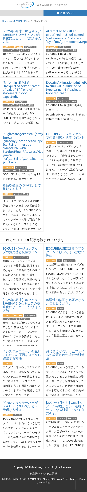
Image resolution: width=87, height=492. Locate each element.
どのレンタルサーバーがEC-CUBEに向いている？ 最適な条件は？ (20, 406)
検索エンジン (69, 261)
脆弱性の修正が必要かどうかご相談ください (65, 301)
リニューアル (9, 197)
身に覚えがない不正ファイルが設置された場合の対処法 (65, 354)
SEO (59, 261)
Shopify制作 (49, 479)
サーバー (17, 415)
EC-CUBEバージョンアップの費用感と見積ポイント (65, 135)
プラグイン (24, 50)
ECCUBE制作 (34, 479)
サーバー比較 (43, 482)
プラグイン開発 (70, 50)
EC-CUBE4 (51, 98)
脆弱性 (60, 309)
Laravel (73, 479)
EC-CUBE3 (18, 47)
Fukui (82, 479)
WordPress (62, 479)
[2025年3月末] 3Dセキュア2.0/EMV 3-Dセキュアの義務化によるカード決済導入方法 (22, 36)
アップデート (30, 47)
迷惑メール (71, 418)
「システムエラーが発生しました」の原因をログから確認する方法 (22, 354)
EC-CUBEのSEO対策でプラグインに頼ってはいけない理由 (65, 252)
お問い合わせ (19, 479)
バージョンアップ (11, 50)
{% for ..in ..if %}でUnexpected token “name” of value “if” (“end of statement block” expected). (22, 89)
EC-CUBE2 (8, 47)
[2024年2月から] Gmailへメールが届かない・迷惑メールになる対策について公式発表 (65, 408)
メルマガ (61, 418)
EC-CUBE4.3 (52, 47)
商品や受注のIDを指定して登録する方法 (22, 187)
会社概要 (6, 479)
